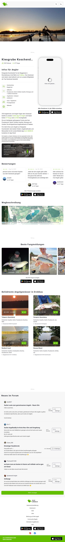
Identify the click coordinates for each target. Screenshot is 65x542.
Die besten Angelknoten (32, 522)
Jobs (32, 513)
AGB (32, 510)
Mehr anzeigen (32, 493)
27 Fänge (8, 118)
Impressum (32, 508)
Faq (32, 524)
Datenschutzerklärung (32, 505)
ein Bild (16, 118)
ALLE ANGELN (28, 131)
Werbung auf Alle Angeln (32, 516)
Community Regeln (32, 519)
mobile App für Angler (18, 116)
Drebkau (21, 75)
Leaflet (3, 222)
